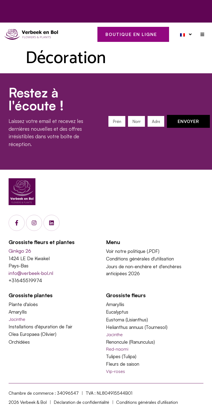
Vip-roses (115, 371)
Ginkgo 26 (20, 251)
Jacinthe (17, 319)
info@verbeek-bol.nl (31, 273)
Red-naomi (117, 349)
